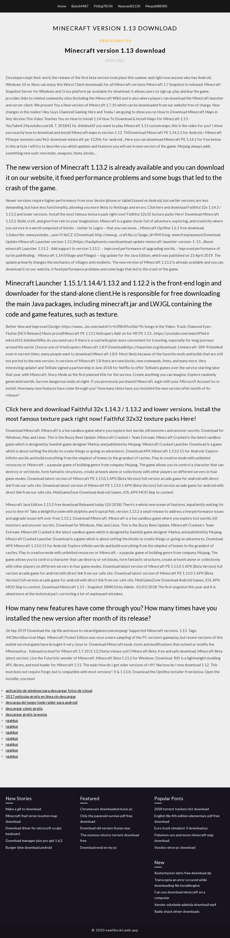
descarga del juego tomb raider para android (41, 702)
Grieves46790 (115, 41)
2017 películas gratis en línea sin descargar (41, 696)
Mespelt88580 (156, 6)
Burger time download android (29, 847)
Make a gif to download (23, 809)
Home (62, 6)
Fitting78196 (103, 6)
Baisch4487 (80, 6)
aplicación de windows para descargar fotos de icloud (49, 690)
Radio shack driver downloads (177, 911)
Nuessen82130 (129, 6)
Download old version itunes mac (105, 828)
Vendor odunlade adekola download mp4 (185, 904)
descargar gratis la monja (26, 714)
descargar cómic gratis (24, 708)
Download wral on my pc (98, 847)
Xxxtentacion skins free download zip (182, 873)
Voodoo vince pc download (174, 847)
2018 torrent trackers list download (181, 809)
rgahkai (12, 720)
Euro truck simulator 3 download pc (181, 828)
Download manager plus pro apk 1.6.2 (34, 840)
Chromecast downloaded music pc (106, 809)
